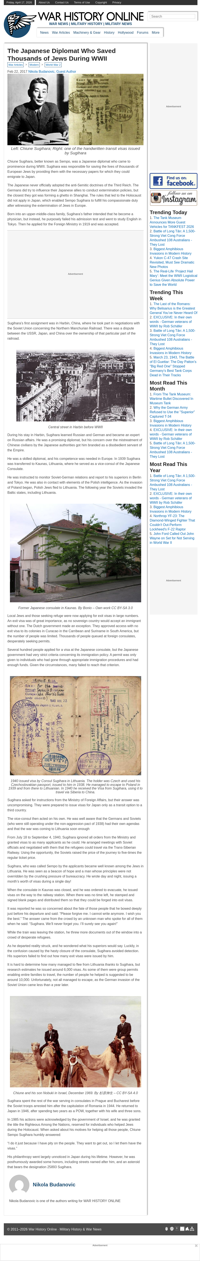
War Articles (61, 32)
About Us (44, 2)
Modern (34, 64)
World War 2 (53, 64)
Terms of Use (82, 2)
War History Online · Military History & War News (65, 1229)
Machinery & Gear (87, 32)
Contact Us (62, 2)
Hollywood (126, 32)
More (155, 32)
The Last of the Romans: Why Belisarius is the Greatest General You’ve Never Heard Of (173, 308)
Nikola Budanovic (54, 1184)
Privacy (116, 2)
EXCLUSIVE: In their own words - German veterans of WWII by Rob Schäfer (171, 321)
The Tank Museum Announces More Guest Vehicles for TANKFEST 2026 (172, 222)
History (109, 32)
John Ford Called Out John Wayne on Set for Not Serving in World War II (172, 538)
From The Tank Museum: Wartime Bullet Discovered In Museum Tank (171, 398)
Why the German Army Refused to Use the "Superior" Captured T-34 (172, 412)
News (44, 32)
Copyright (101, 2)
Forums (142, 32)
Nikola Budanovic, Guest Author (52, 71)
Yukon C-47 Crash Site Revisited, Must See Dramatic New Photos (172, 262)
